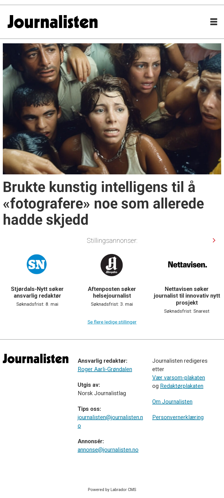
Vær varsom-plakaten (178, 377)
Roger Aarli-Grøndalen (105, 369)
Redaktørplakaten (181, 386)
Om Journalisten (172, 401)
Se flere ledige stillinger (112, 322)
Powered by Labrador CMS (112, 489)
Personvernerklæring (178, 417)
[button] (213, 240)
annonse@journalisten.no (108, 449)
